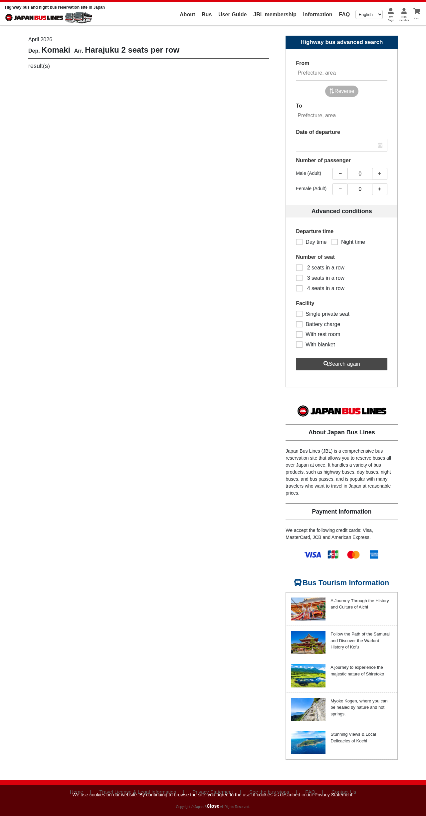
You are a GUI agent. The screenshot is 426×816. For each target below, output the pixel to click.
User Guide (232, 14)
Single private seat (322, 314)
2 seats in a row (320, 267)
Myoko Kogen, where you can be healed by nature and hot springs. (358, 707)
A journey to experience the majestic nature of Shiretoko (357, 670)
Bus (207, 14)
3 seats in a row (320, 278)
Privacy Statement (333, 794)
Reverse (341, 91)
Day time (311, 242)
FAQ (344, 14)
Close (213, 806)
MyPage (391, 18)
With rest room (318, 334)
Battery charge (318, 324)
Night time (348, 242)
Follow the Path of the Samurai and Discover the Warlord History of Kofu (360, 640)
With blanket (315, 344)
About (187, 14)
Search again (341, 364)
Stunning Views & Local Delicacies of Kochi (353, 737)
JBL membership (275, 14)
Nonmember (404, 18)
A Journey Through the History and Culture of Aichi (359, 604)
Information (317, 14)
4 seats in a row (320, 288)
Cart (416, 18)
